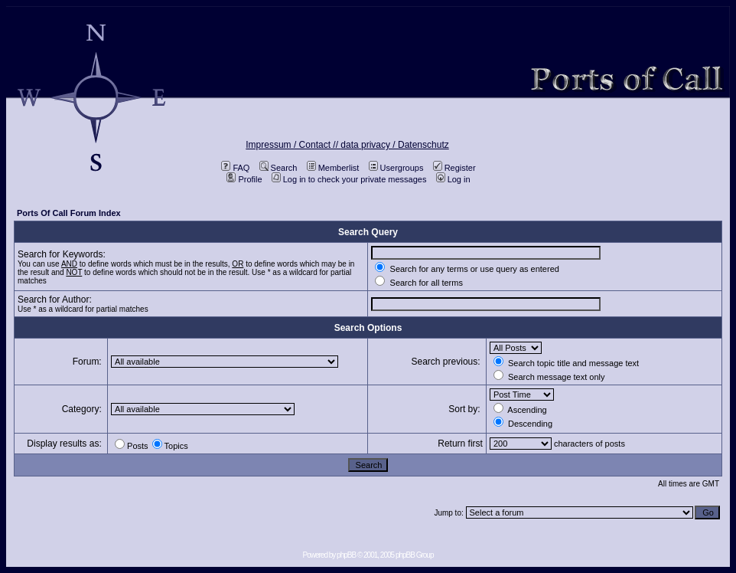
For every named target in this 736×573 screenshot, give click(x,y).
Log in (453, 179)
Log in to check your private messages (349, 179)
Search (278, 167)
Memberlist (333, 167)
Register (454, 167)
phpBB (346, 555)
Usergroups (396, 167)
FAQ (235, 167)
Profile (244, 179)
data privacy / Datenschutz (394, 144)
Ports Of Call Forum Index (69, 213)
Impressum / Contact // (293, 144)
